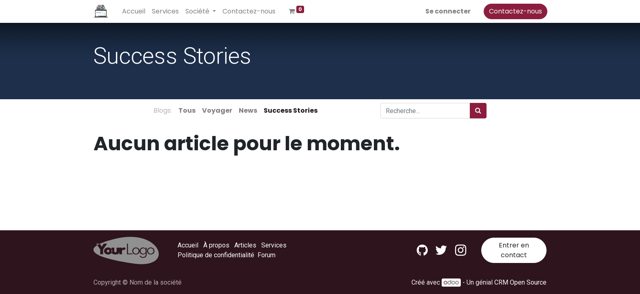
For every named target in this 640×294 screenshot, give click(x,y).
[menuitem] (134, 11)
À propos (216, 245)
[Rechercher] (478, 110)
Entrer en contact (514, 250)
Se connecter (447, 11)
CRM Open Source (520, 282)
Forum (267, 255)
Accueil (188, 245)
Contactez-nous (514, 11)
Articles (245, 245)
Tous (187, 110)
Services (274, 245)
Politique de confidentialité (216, 255)
